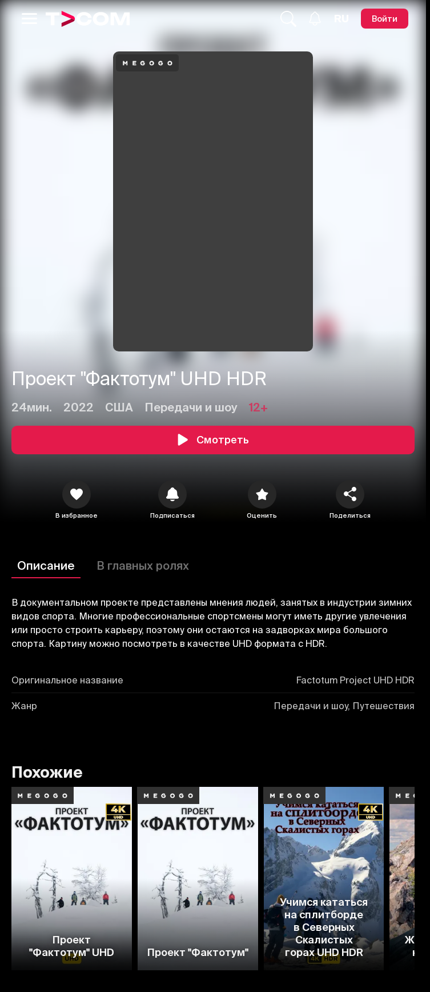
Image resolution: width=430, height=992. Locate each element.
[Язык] (341, 19)
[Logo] (88, 19)
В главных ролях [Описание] (143, 565)
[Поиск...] (288, 19)
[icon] (76, 494)
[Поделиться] (350, 494)
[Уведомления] (315, 18)
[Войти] (384, 19)
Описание (46, 565)
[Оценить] (262, 494)
